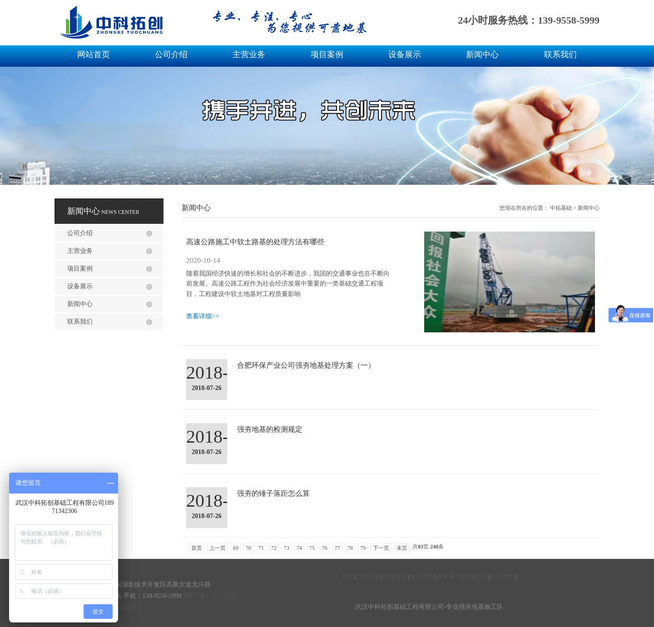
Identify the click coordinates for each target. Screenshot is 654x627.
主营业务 (249, 54)
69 (235, 548)
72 (274, 548)
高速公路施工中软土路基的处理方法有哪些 (255, 242)
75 (312, 548)
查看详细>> (202, 316)
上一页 (217, 548)
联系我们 (560, 54)
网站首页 (93, 54)
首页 (196, 548)
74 (299, 548)
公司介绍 (171, 54)
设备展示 (404, 54)
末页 (401, 548)
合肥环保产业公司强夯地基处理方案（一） (306, 365)
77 (337, 548)
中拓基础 (561, 208)
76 (324, 548)
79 (363, 548)
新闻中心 (482, 54)
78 (350, 548)
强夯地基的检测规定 (269, 429)
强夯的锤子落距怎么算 (273, 493)
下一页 (381, 548)
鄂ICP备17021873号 (210, 595)
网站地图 (123, 607)
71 (261, 548)
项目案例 (327, 54)
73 (286, 548)
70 (248, 548)
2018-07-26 (206, 388)
